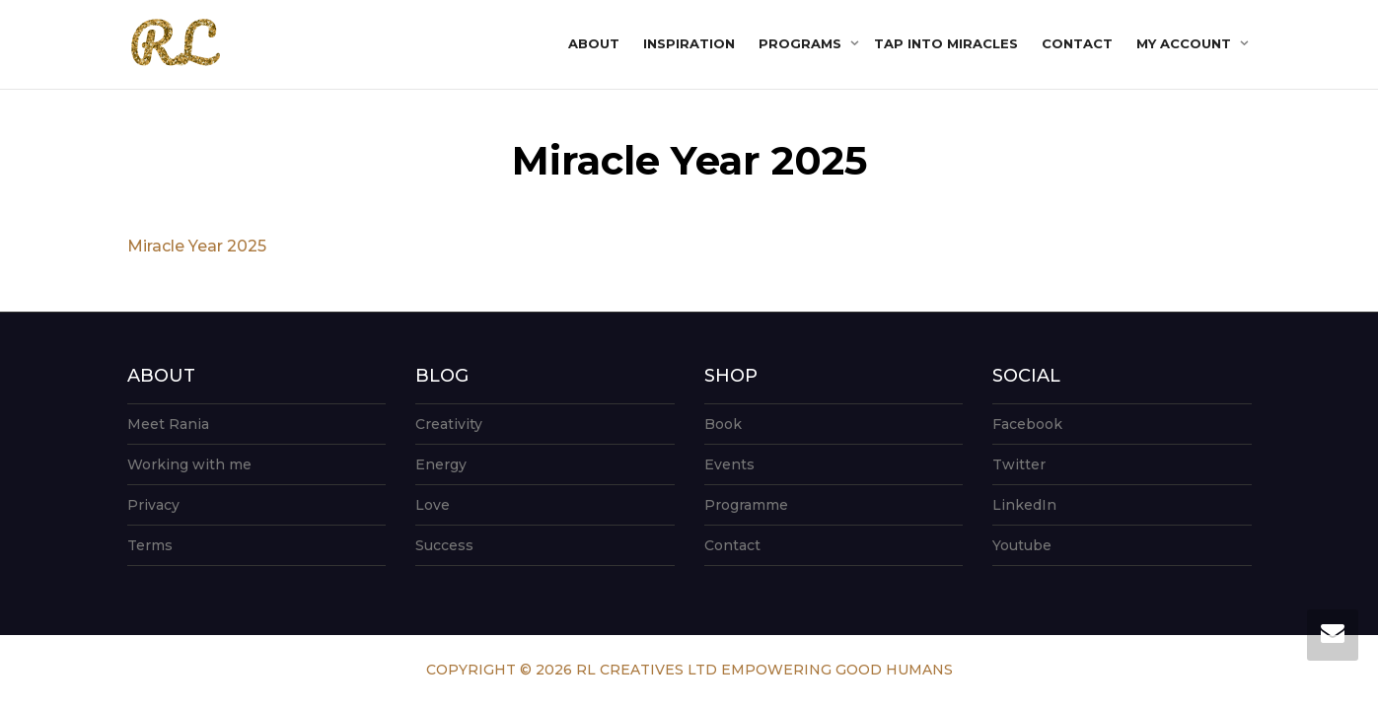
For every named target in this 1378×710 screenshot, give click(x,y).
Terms (150, 545)
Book (723, 424)
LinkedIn (1024, 505)
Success (444, 545)
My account (1185, 43)
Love (432, 505)
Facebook (1027, 424)
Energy (441, 464)
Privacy (153, 505)
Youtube (1022, 545)
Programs (802, 43)
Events (729, 464)
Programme (746, 505)
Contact (1077, 43)
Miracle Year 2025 (196, 246)
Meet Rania (168, 424)
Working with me (189, 464)
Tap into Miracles (946, 43)
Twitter (1019, 464)
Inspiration (689, 43)
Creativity (448, 424)
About (593, 43)
